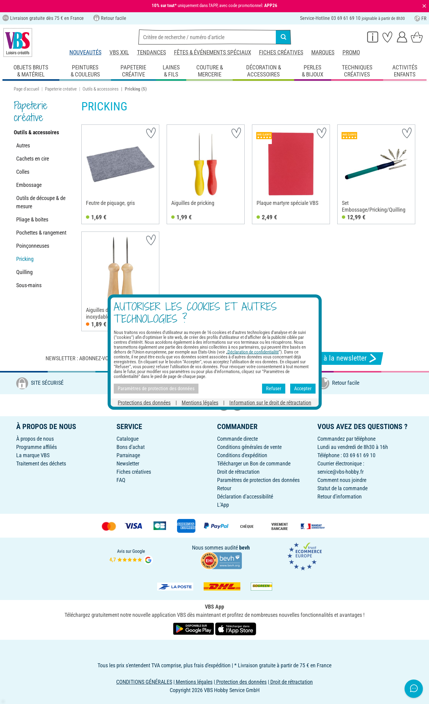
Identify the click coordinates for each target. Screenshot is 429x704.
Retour (224, 488)
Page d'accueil (26, 89)
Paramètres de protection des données (258, 480)
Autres (23, 145)
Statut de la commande (342, 488)
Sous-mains (29, 285)
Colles (22, 172)
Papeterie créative (61, 89)
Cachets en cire (32, 158)
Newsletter (127, 463)
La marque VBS (33, 455)
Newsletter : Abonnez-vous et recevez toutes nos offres (118, 358)
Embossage (29, 185)
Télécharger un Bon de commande (253, 463)
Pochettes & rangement (41, 232)
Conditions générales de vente (249, 447)
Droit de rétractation (238, 472)
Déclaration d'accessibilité (245, 496)
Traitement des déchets (41, 463)
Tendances (151, 52)
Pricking (25, 259)
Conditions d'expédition (242, 455)
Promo (351, 52)
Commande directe (237, 438)
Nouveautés (85, 52)
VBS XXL (119, 52)
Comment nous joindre (341, 480)
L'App (223, 505)
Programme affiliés (36, 447)
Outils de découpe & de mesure (40, 202)
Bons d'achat (130, 447)
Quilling (24, 272)
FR (420, 18)
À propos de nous (35, 438)
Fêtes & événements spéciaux (212, 52)
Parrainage (128, 455)
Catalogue (127, 438)
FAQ (120, 480)
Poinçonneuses (32, 246)
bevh (244, 547)
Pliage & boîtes (32, 219)
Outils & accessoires (101, 89)
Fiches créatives (281, 52)
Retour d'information (339, 496)
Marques (323, 52)
